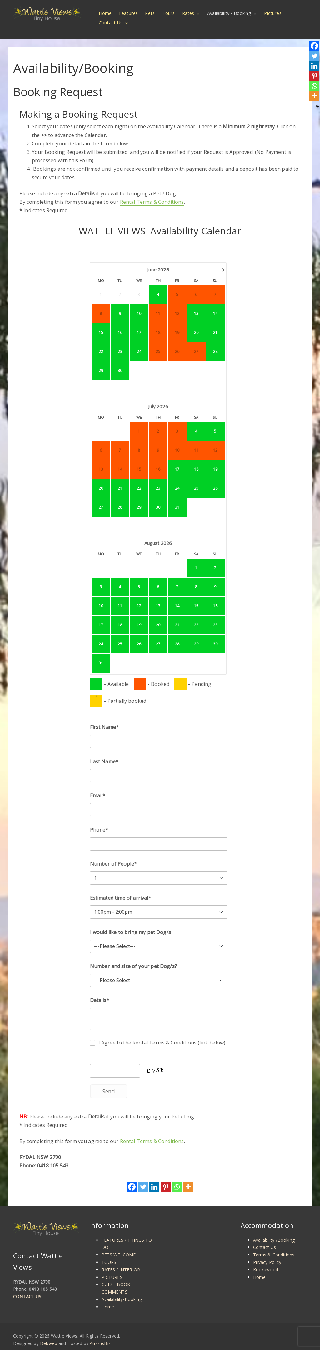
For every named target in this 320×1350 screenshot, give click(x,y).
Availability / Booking (230, 13)
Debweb (48, 1335)
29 (100, 362)
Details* (99, 992)
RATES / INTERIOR (121, 1261)
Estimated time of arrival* (120, 889)
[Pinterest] (166, 1179)
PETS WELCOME (119, 1247)
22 (100, 343)
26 (215, 480)
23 (120, 343)
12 (139, 597)
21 (215, 324)
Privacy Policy (267, 1254)
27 (100, 499)
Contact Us (111, 23)
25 (196, 480)
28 (215, 343)
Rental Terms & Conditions (152, 193)
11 (120, 597)
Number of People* (113, 855)
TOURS (109, 1254)
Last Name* (104, 753)
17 (139, 324)
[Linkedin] (154, 1179)
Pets (150, 13)
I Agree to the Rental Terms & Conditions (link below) (161, 1034)
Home (105, 13)
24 (139, 343)
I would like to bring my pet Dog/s (130, 924)
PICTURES (112, 1269)
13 (196, 305)
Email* (98, 787)
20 (196, 324)
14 (215, 305)
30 (120, 362)
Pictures (272, 13)
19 (215, 461)
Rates (188, 13)
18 (196, 461)
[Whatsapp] (177, 1179)
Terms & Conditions (274, 1247)
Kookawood (265, 1261)
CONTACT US (27, 1288)
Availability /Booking (274, 1232)
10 (139, 305)
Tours (168, 13)
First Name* (104, 719)
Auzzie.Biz (100, 1335)
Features (129, 13)
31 (177, 499)
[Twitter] (143, 1179)
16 (120, 324)
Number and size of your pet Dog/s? (133, 958)
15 (100, 324)
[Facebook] (132, 1179)
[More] (188, 1179)
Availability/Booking (122, 1291)
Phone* (99, 821)
